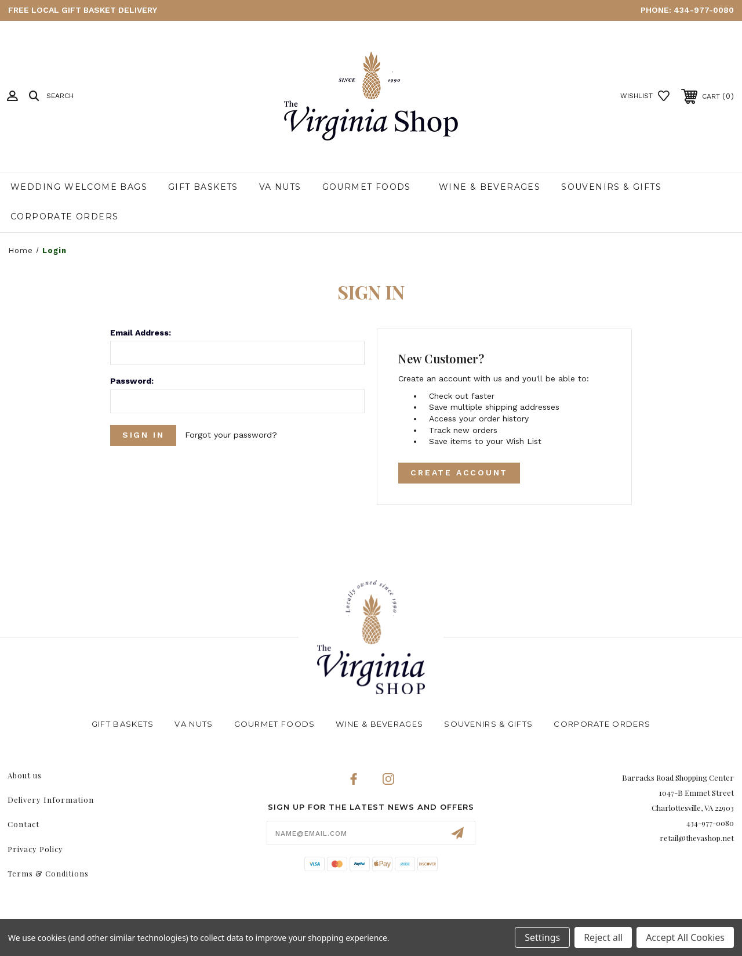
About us (25, 775)
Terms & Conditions (48, 873)
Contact (23, 824)
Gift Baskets (203, 187)
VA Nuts (280, 187)
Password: (132, 381)
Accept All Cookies (685, 937)
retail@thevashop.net (697, 838)
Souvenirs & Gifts (611, 187)
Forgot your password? (232, 434)
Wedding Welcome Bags (78, 187)
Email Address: (140, 333)
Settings (542, 937)
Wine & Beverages (489, 187)
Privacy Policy (35, 849)
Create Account (459, 473)
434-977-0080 (704, 10)
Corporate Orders (64, 216)
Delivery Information (51, 800)
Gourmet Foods (366, 187)
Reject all (603, 937)
